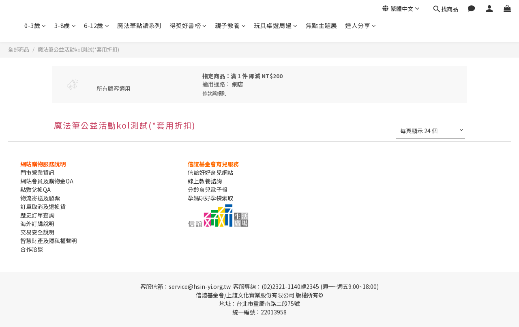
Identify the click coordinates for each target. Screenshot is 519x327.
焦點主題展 (321, 25)
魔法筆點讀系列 (139, 25)
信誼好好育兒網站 (210, 172)
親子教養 (230, 25)
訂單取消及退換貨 (43, 206)
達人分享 (360, 25)
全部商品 (18, 49)
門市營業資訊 (37, 172)
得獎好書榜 (188, 25)
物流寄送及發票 (40, 198)
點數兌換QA (35, 189)
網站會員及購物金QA (46, 181)
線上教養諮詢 (205, 181)
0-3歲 (35, 25)
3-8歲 (65, 25)
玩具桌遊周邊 (276, 25)
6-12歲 (96, 25)
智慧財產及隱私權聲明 (48, 241)
